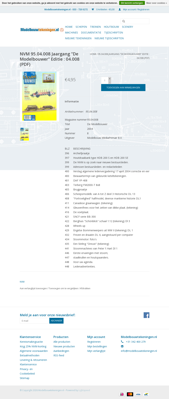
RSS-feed (58, 355)
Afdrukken (85, 288)
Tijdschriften (113, 32)
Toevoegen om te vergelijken (64, 288)
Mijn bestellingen (97, 346)
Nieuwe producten (64, 346)
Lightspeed (84, 390)
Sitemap (24, 378)
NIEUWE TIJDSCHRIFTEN (109, 38)
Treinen (95, 26)
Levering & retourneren (33, 360)
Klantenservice (28, 364)
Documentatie (91, 32)
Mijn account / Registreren (134, 9)
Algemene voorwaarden (34, 351)
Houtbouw (111, 26)
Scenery (127, 26)
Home (69, 26)
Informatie (72, 101)
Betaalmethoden (29, 355)
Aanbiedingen (61, 351)
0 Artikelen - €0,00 (103, 9)
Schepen (81, 26)
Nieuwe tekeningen (78, 38)
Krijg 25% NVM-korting (33, 346)
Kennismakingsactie (31, 341)
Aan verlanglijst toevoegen (33, 288)
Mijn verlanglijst (96, 351)
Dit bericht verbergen (132, 3)
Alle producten (61, 341)
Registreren (94, 341)
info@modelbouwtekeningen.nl (139, 351)
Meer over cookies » (156, 3)
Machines (71, 32)
